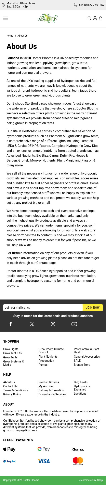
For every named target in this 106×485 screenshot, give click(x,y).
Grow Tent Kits (12, 353)
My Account (46, 386)
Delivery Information (51, 390)
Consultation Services (52, 394)
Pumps (43, 364)
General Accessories (87, 356)
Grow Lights (10, 349)
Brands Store (82, 364)
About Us (21, 35)
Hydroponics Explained (82, 388)
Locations (80, 393)
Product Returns (49, 382)
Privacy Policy (12, 394)
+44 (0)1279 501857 (91, 5)
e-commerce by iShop (91, 480)
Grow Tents (10, 357)
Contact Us (10, 386)
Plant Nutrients (48, 356)
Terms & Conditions (15, 390)
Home (9, 35)
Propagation (46, 360)
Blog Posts (81, 382)
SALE (77, 360)
